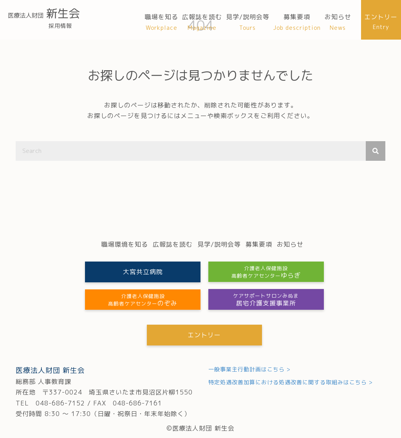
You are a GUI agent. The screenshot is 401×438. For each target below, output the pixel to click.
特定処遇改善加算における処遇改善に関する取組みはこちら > (290, 382)
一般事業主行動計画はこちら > (249, 369)
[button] (141, 272)
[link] (161, 22)
